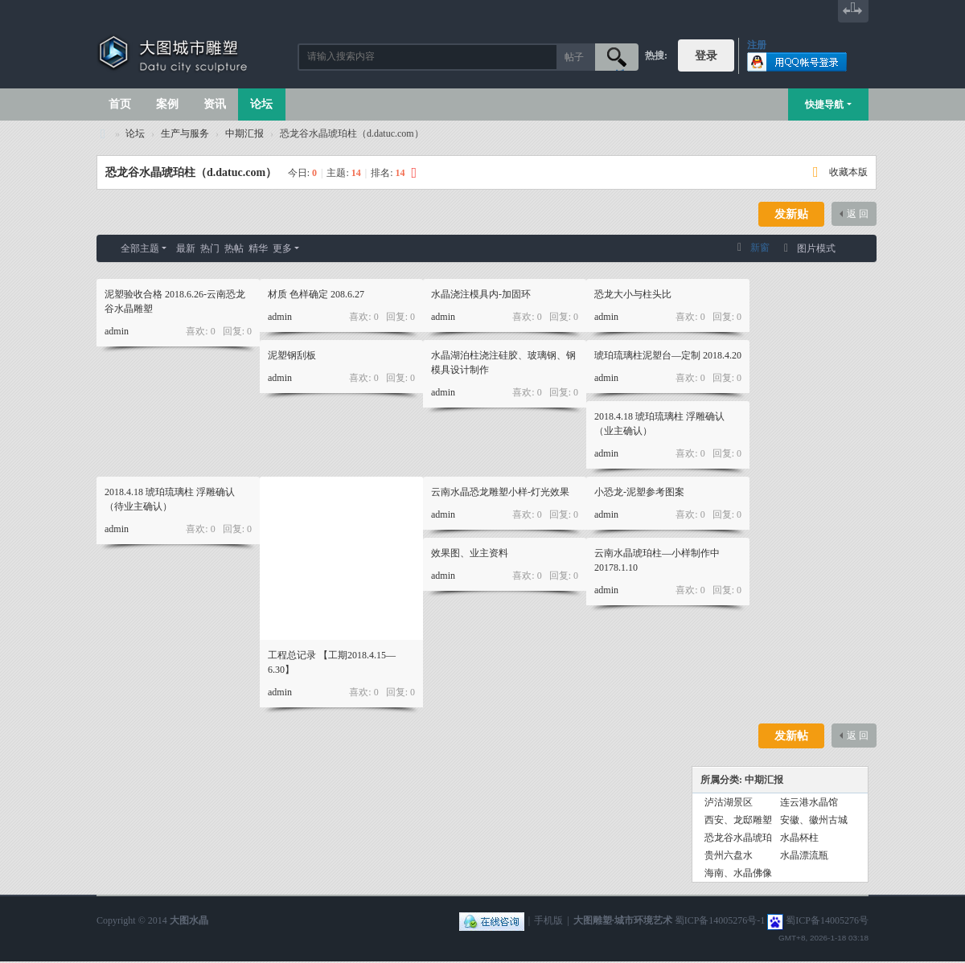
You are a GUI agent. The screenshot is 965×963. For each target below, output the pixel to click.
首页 (120, 104)
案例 (167, 104)
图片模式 (816, 248)
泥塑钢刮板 (292, 355)
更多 (282, 248)
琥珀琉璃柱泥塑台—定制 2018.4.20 (667, 355)
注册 (756, 45)
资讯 (214, 104)
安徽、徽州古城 (814, 820)
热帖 (234, 248)
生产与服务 (185, 133)
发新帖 (791, 736)
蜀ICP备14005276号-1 (720, 920)
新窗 (760, 247)
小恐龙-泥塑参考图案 (639, 492)
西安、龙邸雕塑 (738, 820)
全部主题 (140, 248)
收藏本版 (848, 172)
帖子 (574, 57)
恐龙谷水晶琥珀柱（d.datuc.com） (191, 172)
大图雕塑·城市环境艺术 (622, 920)
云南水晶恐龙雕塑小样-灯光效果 (500, 492)
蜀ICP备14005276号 (827, 920)
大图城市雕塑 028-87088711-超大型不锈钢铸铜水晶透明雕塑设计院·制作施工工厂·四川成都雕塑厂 (102, 133)
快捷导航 (824, 104)
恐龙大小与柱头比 (632, 294)
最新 (185, 248)
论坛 (261, 104)
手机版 (548, 920)
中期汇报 (244, 133)
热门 (210, 248)
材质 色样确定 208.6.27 (316, 294)
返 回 (857, 213)
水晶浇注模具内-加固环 (481, 294)
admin (117, 331)
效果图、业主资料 (469, 553)
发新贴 (791, 214)
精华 (258, 248)
